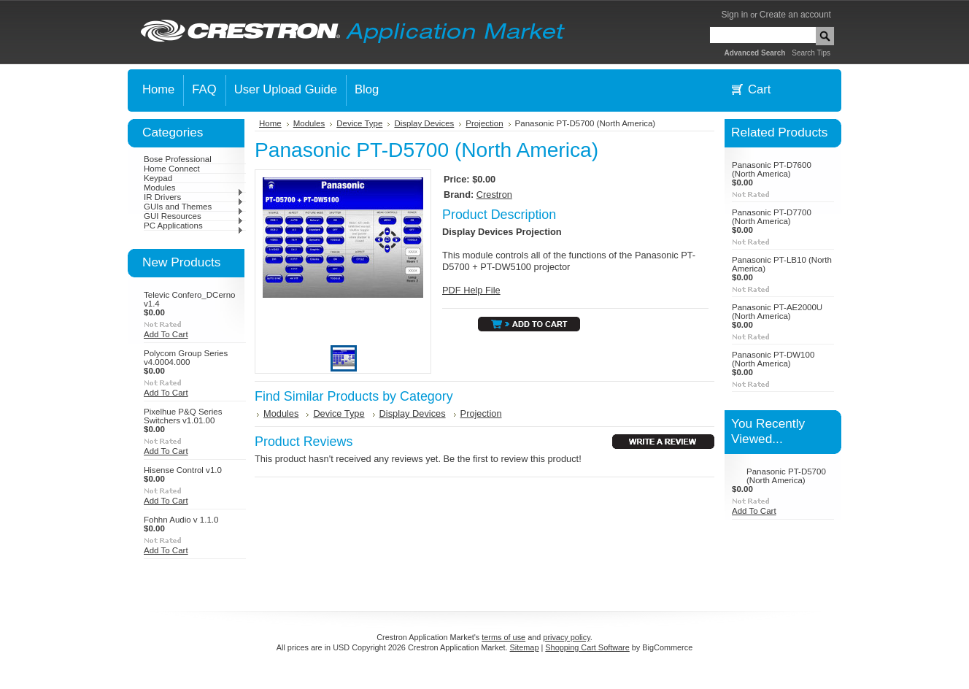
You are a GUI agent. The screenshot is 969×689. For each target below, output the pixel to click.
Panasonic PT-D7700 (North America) (771, 217)
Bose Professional (178, 159)
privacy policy (566, 637)
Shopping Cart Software (587, 647)
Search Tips (811, 53)
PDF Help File (471, 290)
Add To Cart (166, 334)
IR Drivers (194, 197)
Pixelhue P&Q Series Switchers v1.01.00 (183, 416)
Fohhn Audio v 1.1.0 (181, 519)
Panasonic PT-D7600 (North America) (771, 169)
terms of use (503, 637)
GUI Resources (194, 216)
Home (270, 123)
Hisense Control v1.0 (183, 470)
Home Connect (172, 168)
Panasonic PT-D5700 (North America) (786, 476)
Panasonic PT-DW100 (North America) (773, 359)
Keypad (158, 178)
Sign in (734, 14)
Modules (194, 187)
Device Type (359, 123)
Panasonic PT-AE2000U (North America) (777, 311)
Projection (484, 123)
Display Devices (424, 123)
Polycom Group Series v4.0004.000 (186, 357)
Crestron (494, 194)
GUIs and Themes (194, 206)
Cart (759, 89)
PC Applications (194, 225)
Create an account (795, 14)
